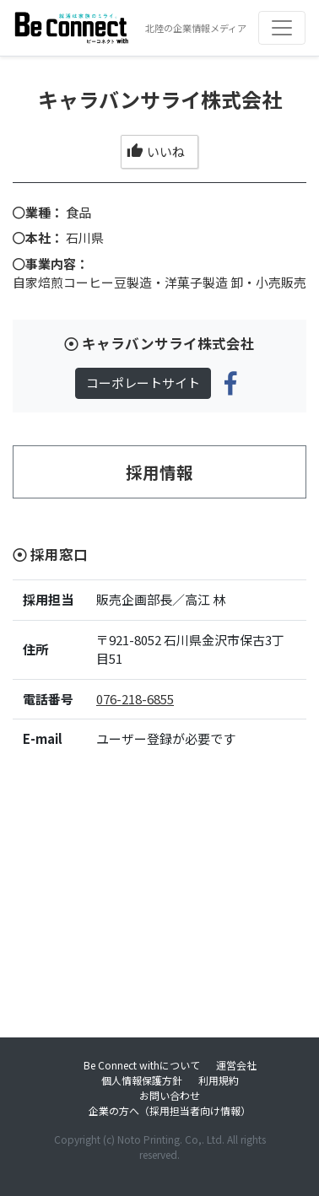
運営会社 (236, 1065)
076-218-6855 (135, 699)
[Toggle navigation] (281, 28)
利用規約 (218, 1080)
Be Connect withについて (142, 1065)
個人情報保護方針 (141, 1080)
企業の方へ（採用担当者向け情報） (170, 1110)
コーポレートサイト (143, 382)
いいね (156, 151)
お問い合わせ (169, 1095)
